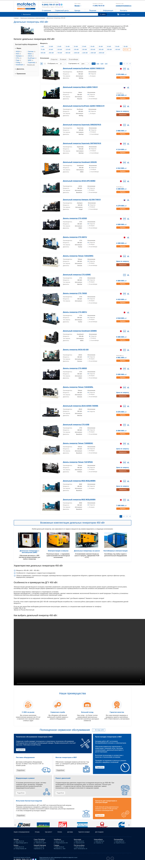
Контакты (123, 10)
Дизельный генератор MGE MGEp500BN (76, 497)
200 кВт (85, 49)
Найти (103, 14)
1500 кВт (94, 52)
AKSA (19, 51)
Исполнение (92, 69)
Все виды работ (99, 727)
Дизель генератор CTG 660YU (73, 234)
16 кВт (68, 46)
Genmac (31, 51)
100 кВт (60, 49)
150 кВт (76, 49)
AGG (18, 53)
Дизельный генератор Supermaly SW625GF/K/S (79, 122)
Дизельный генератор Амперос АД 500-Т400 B (78, 197)
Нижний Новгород (40, 845)
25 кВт (85, 46)
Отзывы (39, 831)
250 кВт (93, 49)
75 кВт (43, 49)
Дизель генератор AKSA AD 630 (73, 347)
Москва (16, 839)
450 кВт (127, 49)
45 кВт (110, 46)
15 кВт (60, 46)
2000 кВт (102, 52)
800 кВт (68, 52)
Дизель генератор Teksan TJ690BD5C (75, 440)
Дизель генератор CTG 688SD (73, 365)
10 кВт (51, 46)
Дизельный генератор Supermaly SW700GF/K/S (79, 141)
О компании (46, 10)
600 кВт (52, 52)
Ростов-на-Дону (79, 845)
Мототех (26, 6)
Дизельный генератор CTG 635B (74, 422)
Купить (122, 74)
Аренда (77, 10)
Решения (92, 10)
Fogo (18, 60)
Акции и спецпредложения (23, 831)
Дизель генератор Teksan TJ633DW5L (75, 384)
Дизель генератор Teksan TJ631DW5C (76, 253)
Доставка (75, 831)
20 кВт (76, 46)
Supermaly (32, 62)
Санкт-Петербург (39, 839)
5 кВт (43, 46)
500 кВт (43, 52)
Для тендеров (107, 831)
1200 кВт (86, 52)
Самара (56, 845)
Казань (16, 845)
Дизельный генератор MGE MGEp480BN (76, 478)
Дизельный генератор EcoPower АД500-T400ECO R (80, 66)
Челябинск (57, 839)
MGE (30, 60)
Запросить (122, 112)
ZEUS (31, 56)
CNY (106, 61)
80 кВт (51, 49)
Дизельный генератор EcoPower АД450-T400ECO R (80, 103)
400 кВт (118, 49)
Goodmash (20, 64)
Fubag (19, 62)
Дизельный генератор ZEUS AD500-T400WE (78, 403)
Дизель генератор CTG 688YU (73, 309)
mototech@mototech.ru (123, 5)
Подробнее (21, 747)
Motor (31, 53)
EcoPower (32, 58)
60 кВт (126, 46)
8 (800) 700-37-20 (51, 4)
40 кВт (101, 46)
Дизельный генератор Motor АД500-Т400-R (77, 84)
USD (97, 61)
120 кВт (68, 49)
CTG (18, 58)
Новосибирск (98, 839)
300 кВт (101, 49)
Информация (108, 10)
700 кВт (60, 52)
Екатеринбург (118, 839)
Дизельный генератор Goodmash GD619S (77, 159)
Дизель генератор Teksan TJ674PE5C (75, 459)
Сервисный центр (62, 10)
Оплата (63, 831)
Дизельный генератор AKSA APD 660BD (76, 178)
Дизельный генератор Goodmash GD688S (77, 328)
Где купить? (52, 831)
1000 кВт (77, 52)
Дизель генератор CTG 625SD (73, 216)
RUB (93, 61)
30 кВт (93, 46)
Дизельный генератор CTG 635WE (74, 272)
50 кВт (118, 46)
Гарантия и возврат (90, 831)
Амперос (20, 56)
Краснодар (77, 839)
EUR (102, 61)
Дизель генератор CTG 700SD (73, 291)
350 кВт (110, 49)
